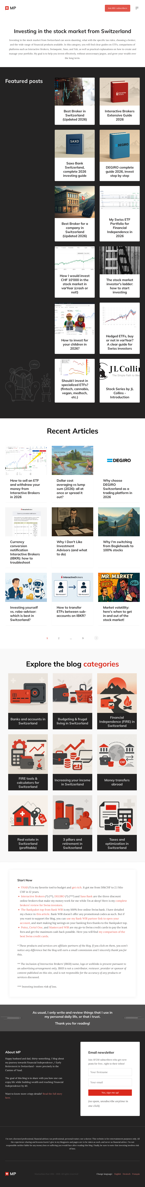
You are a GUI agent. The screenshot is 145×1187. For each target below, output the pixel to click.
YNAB (24, 887)
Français (136, 1174)
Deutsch (126, 1174)
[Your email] (110, 1082)
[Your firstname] (110, 1072)
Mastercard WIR (59, 927)
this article (42, 914)
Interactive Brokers (33, 896)
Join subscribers (117, 8)
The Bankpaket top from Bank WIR (42, 909)
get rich (77, 887)
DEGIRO (59, 896)
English (117, 1174)
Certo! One (36, 927)
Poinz (24, 927)
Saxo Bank (86, 896)
